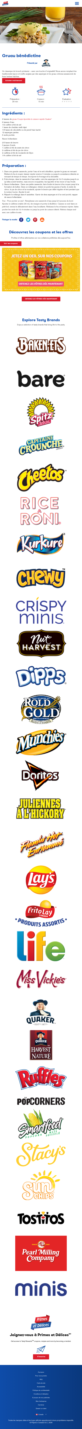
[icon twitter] (28, 219)
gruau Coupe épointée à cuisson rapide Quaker (32, 119)
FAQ (41, 1379)
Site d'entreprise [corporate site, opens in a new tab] (38, 1401)
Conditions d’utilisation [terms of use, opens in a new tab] (39, 1394)
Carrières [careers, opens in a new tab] (37, 1405)
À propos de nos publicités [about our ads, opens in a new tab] (40, 1398)
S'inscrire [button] (41, 1356)
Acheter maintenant (13, 80)
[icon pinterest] (35, 219)
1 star (63, 102)
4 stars (69, 102)
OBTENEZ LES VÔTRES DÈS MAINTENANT (41, 300)
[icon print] (42, 219)
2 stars (65, 102)
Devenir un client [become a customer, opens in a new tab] (38, 1409)
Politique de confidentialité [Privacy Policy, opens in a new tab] (40, 1390)
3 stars (67, 102)
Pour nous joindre (41, 1376)
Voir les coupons (11, 243)
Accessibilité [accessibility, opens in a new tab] (38, 1387)
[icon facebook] (21, 219)
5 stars (71, 102)
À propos (41, 1372)
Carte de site (41, 1383)
